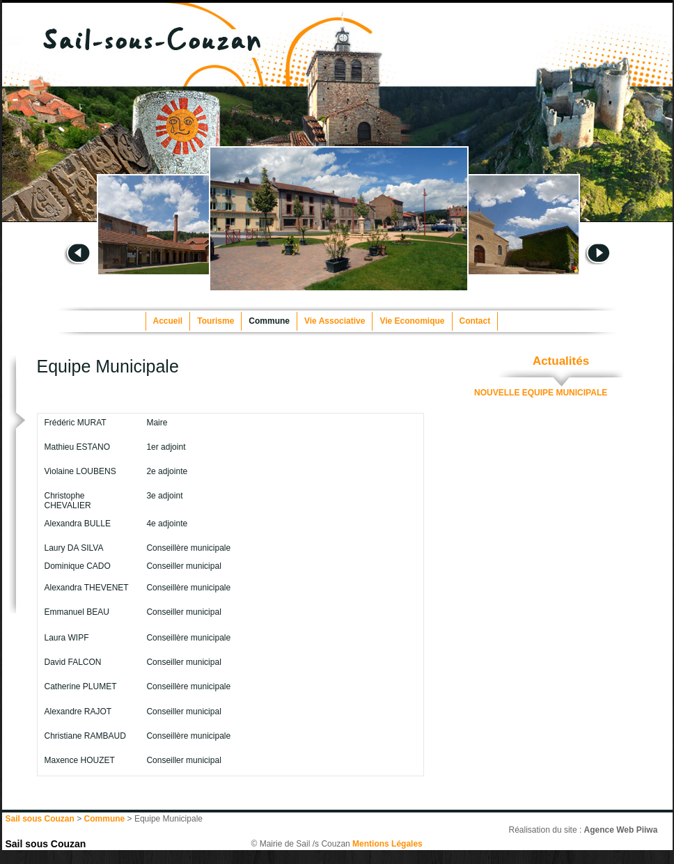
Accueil (168, 321)
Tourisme (215, 321)
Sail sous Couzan (46, 843)
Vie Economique (411, 321)
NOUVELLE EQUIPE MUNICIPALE (540, 393)
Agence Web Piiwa (621, 830)
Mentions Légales (387, 844)
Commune (269, 321)
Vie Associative (334, 321)
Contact (475, 321)
